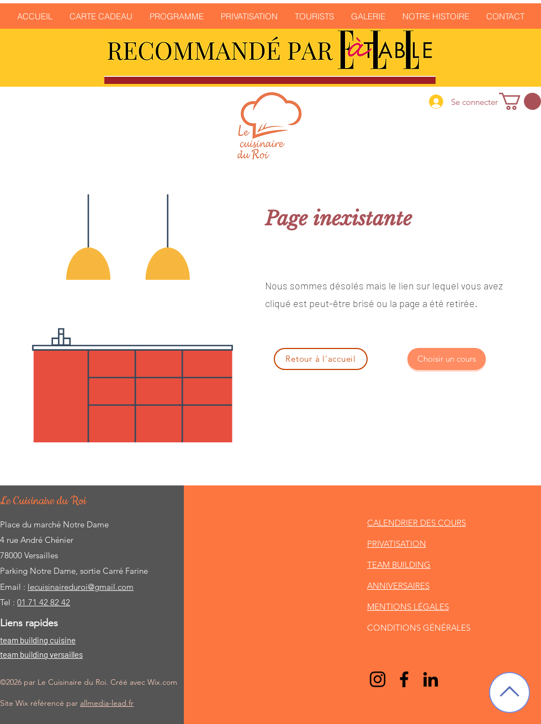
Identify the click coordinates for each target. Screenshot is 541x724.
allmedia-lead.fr (107, 703)
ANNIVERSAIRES (398, 585)
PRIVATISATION (396, 543)
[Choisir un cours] (446, 359)
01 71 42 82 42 (43, 602)
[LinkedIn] (430, 679)
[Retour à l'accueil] (321, 359)
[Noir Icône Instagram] (377, 679)
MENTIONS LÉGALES (408, 606)
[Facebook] (404, 679)
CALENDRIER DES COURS (416, 522)
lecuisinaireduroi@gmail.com (81, 587)
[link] (520, 101)
